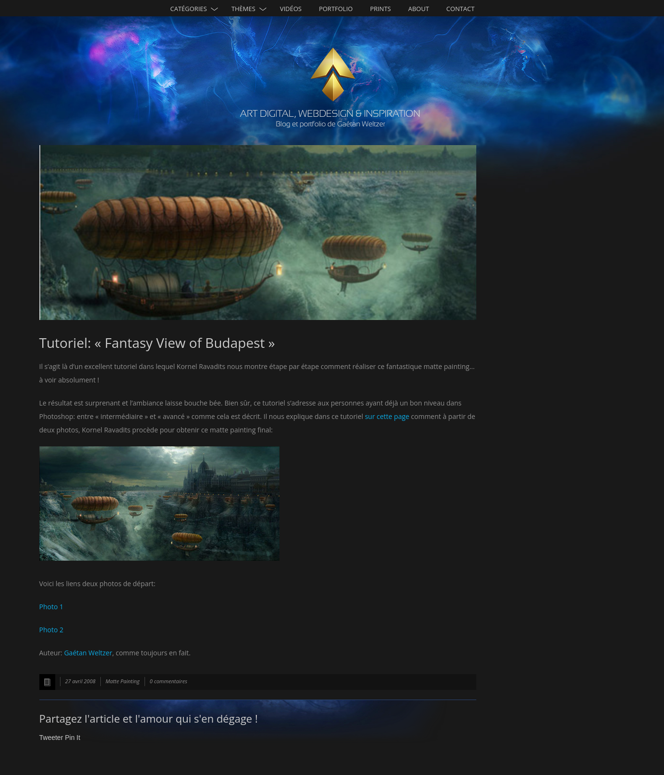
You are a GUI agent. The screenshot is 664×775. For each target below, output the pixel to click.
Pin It (72, 737)
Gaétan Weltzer (88, 652)
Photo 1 (51, 606)
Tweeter (51, 737)
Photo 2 (51, 629)
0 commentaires (168, 681)
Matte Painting (123, 681)
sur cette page (387, 416)
